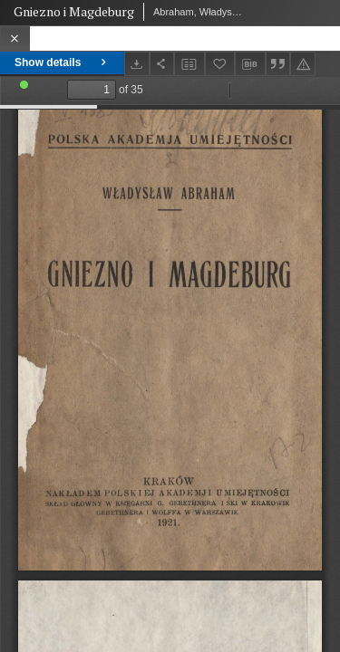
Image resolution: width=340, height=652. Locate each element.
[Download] (137, 64)
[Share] (162, 64)
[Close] (15, 38)
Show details (62, 62)
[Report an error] (303, 64)
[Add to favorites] (220, 64)
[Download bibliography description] (250, 64)
